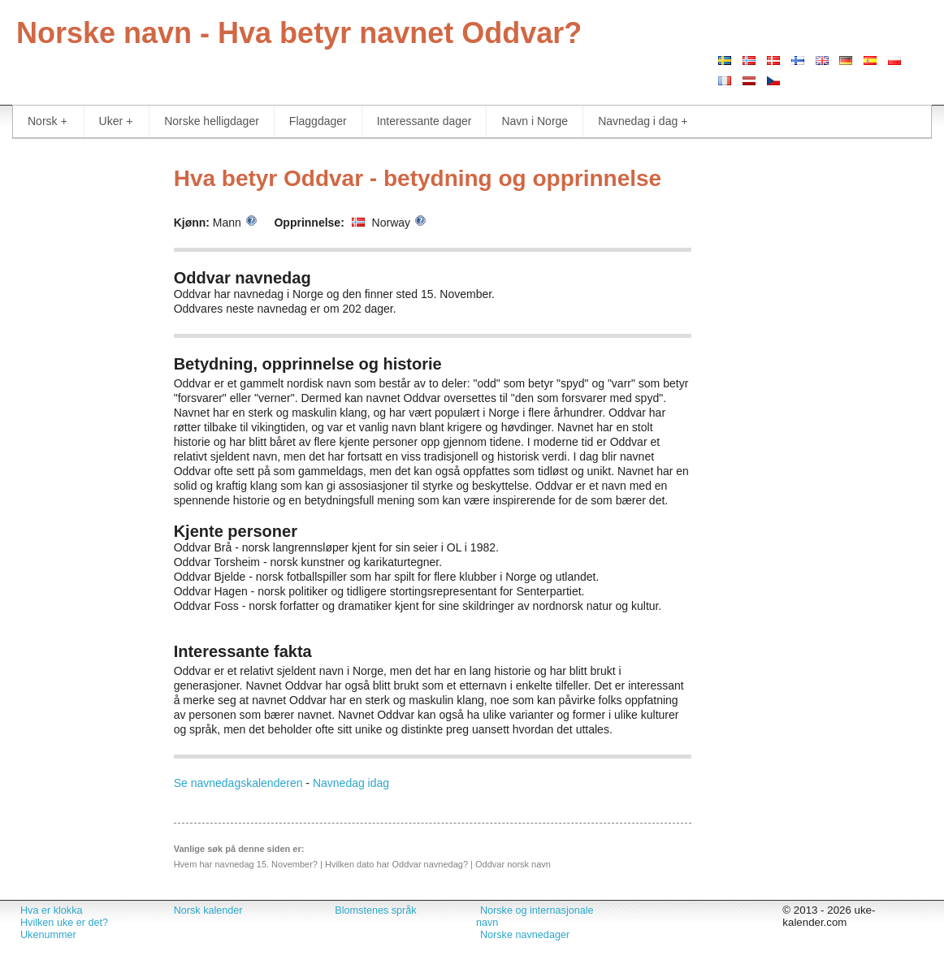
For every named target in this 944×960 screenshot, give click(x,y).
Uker (116, 121)
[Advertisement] (78, 398)
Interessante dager (424, 121)
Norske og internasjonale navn (535, 916)
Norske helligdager (211, 121)
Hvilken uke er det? (64, 922)
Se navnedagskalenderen (238, 782)
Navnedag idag (351, 782)
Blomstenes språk (375, 910)
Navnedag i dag (642, 121)
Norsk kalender (208, 910)
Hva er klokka (51, 910)
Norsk (47, 121)
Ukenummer (48, 935)
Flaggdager (318, 121)
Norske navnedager (524, 935)
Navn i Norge (534, 121)
